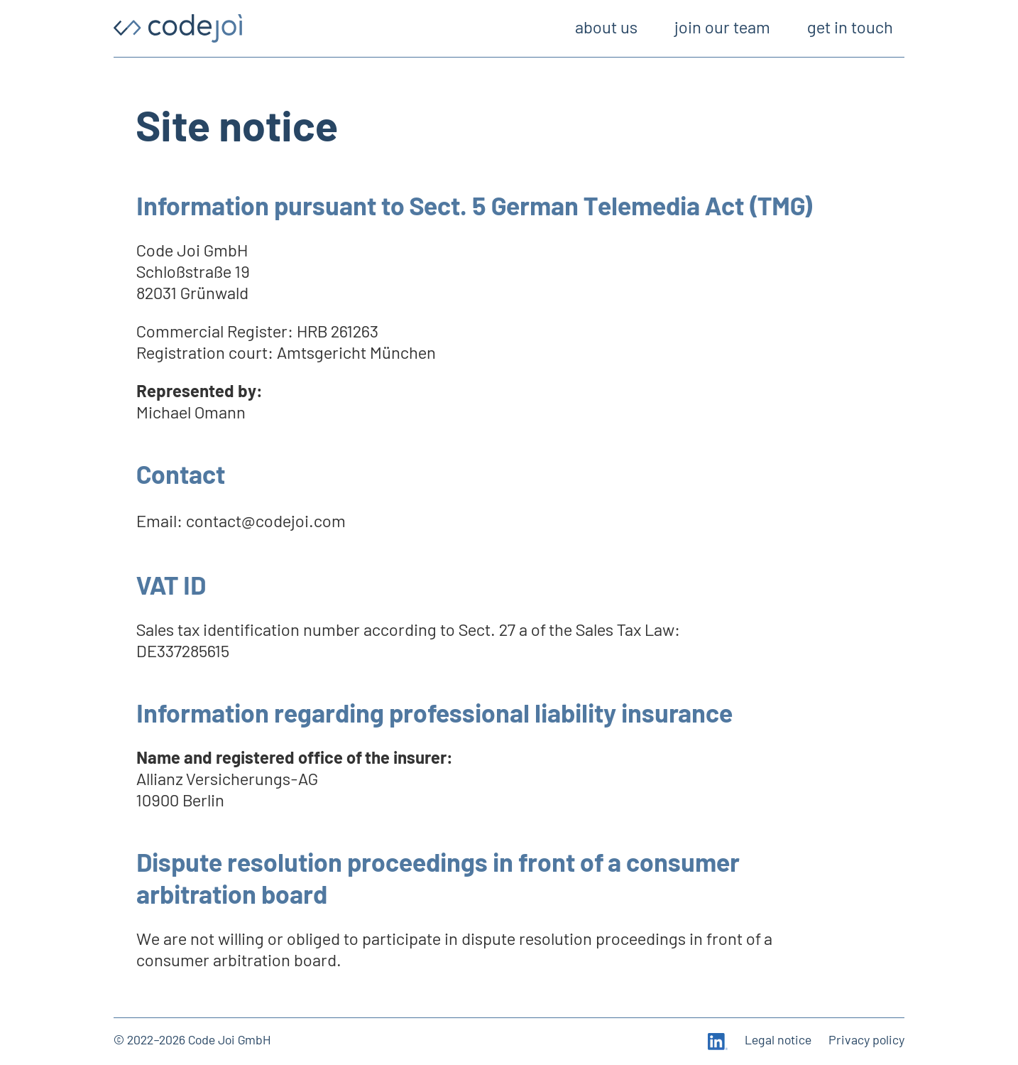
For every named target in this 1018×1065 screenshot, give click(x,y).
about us (606, 28)
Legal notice (778, 1040)
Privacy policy (866, 1040)
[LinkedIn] (718, 1041)
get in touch (850, 28)
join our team (722, 28)
